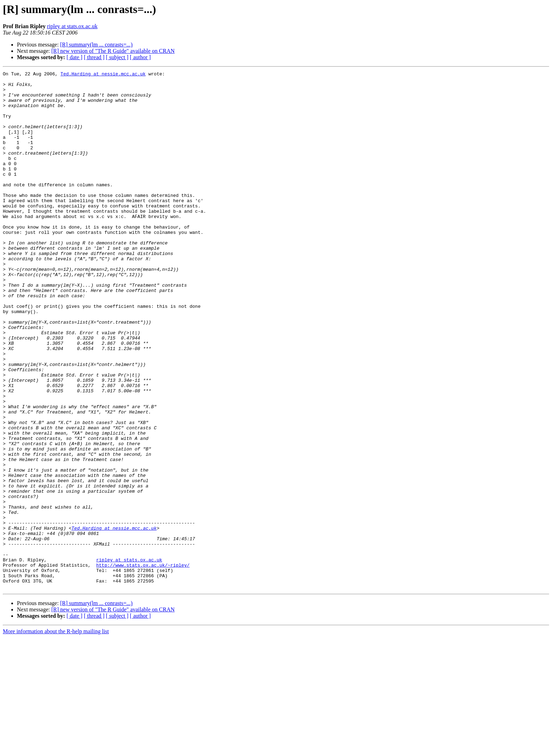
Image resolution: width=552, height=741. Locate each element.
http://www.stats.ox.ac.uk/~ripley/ (142, 664)
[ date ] (74, 57)
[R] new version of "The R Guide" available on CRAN (113, 51)
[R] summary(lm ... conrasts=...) (96, 45)
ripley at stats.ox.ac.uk (72, 26)
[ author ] (140, 57)
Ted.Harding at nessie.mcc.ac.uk (103, 74)
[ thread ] (94, 57)
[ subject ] (117, 57)
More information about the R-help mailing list (56, 735)
